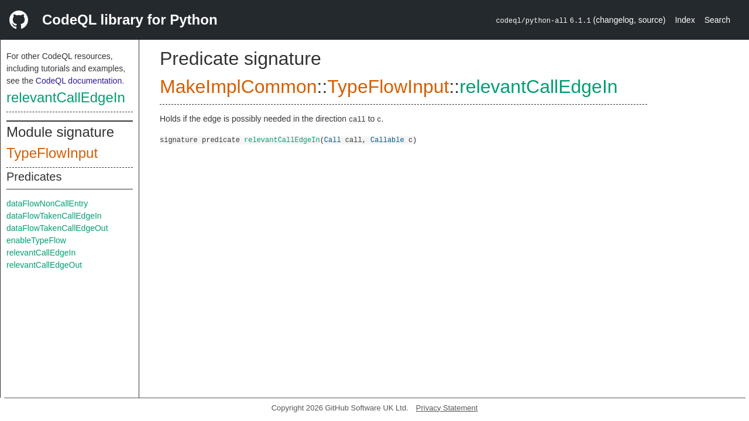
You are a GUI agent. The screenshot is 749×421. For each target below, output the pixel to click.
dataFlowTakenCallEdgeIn (54, 215)
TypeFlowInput (52, 153)
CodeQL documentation (79, 80)
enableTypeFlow (36, 240)
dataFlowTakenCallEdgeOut (57, 228)
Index (685, 20)
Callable (387, 139)
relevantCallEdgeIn (65, 97)
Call (332, 139)
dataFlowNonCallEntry (47, 203)
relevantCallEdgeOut (44, 265)
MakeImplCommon (238, 86)
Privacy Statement (447, 407)
